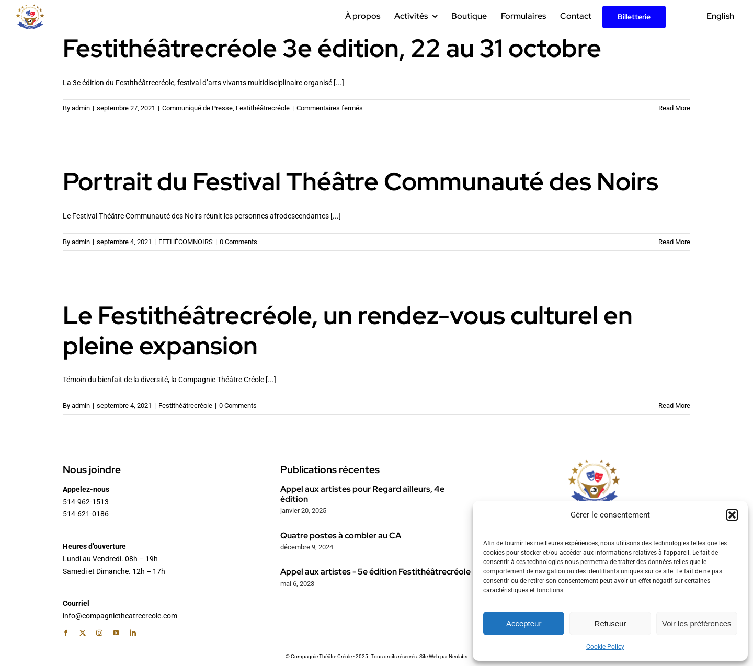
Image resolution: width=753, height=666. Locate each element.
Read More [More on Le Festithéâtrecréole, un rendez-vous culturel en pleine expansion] (674, 405)
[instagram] (99, 633)
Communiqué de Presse (197, 108)
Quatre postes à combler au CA (340, 535)
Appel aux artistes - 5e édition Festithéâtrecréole (375, 571)
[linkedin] (133, 633)
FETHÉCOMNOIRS (185, 242)
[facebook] (66, 633)
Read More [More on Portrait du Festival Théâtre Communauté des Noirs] (674, 242)
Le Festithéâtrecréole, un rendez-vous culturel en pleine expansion (348, 330)
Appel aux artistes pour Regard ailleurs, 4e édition (362, 494)
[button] (732, 515)
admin (81, 108)
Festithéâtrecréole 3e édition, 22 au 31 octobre (332, 48)
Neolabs (458, 656)
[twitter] (82, 633)
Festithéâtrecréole (263, 108)
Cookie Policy (605, 646)
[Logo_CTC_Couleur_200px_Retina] (30, 8)
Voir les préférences (697, 623)
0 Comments (238, 242)
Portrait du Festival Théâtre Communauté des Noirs (360, 181)
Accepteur (524, 623)
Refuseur (610, 623)
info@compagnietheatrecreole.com (120, 616)
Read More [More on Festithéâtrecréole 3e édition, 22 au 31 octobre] (674, 108)
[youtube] (116, 633)
